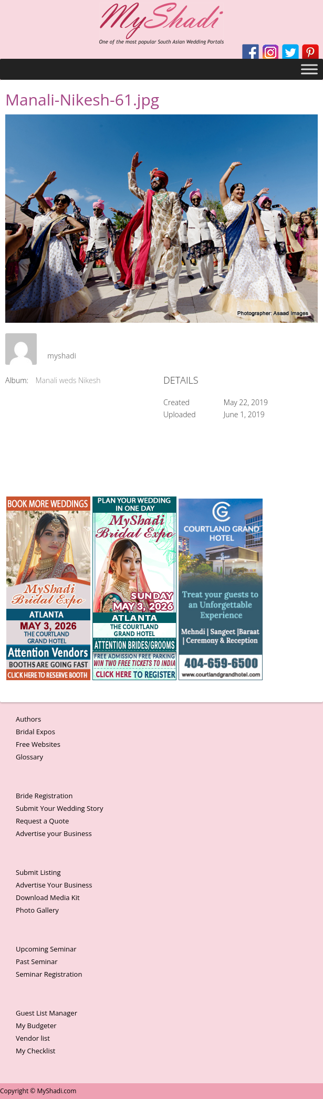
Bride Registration (44, 795)
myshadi (61, 356)
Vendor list (33, 1038)
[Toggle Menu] (309, 69)
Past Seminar (37, 961)
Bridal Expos (35, 731)
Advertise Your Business (54, 885)
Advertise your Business (54, 833)
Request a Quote (42, 821)
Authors (28, 719)
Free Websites (38, 744)
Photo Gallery (37, 910)
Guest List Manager (46, 1013)
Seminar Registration (49, 974)
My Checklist (36, 1050)
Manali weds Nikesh (68, 380)
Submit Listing (38, 872)
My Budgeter (36, 1025)
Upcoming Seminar (46, 949)
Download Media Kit (48, 897)
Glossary (29, 757)
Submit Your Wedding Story (59, 808)
